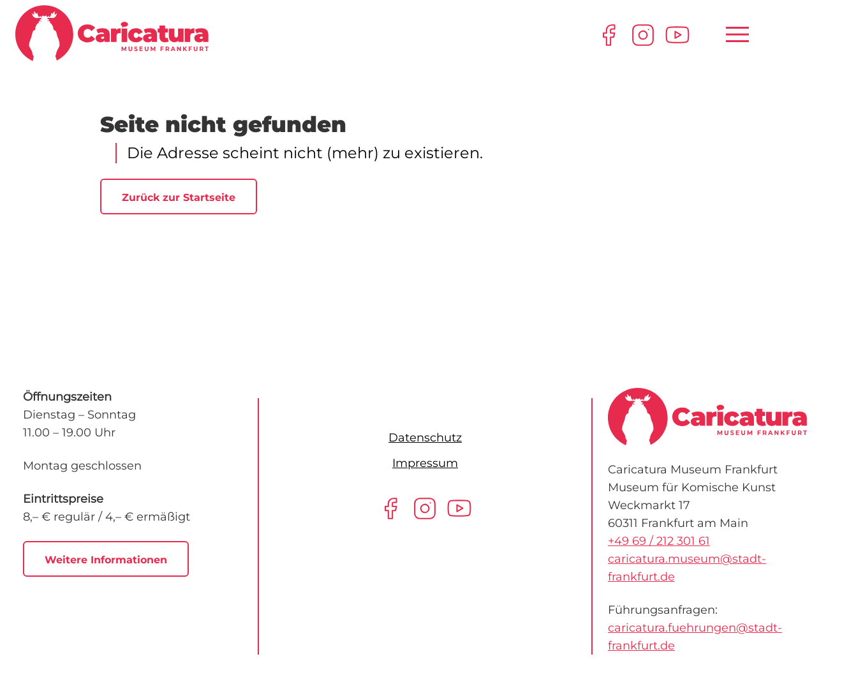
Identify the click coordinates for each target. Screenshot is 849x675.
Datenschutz (425, 438)
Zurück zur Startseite (178, 197)
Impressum (425, 463)
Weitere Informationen (106, 560)
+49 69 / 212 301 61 (659, 541)
